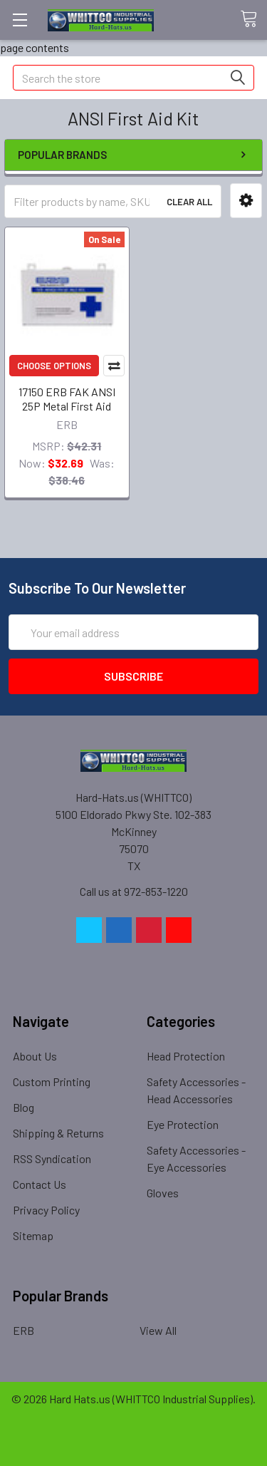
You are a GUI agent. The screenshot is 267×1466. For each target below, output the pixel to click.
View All (158, 1330)
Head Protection (186, 1056)
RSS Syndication (52, 1158)
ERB (23, 1330)
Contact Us (39, 1184)
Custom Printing (51, 1081)
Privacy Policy (46, 1210)
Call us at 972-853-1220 (134, 891)
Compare (114, 365)
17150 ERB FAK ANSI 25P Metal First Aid (67, 399)
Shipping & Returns (58, 1133)
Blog (23, 1107)
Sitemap (33, 1235)
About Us (35, 1056)
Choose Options (54, 365)
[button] (246, 200)
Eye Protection (183, 1124)
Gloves (163, 1192)
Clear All (189, 201)
